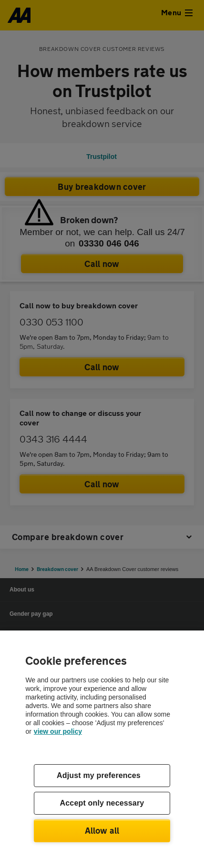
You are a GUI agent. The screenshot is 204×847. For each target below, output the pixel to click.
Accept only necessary (102, 803)
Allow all (102, 830)
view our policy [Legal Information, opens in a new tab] (58, 731)
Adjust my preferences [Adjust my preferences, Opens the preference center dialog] (99, 775)
